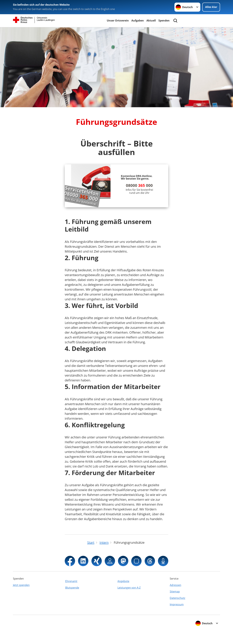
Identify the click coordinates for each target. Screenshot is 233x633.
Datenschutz (177, 598)
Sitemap (175, 591)
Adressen (175, 585)
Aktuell (151, 20)
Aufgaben (137, 20)
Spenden (164, 20)
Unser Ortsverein (118, 20)
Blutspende (72, 587)
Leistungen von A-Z (129, 587)
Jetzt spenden (21, 585)
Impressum (177, 604)
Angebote (123, 581)
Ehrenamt (71, 581)
